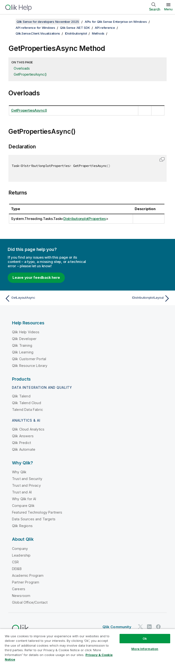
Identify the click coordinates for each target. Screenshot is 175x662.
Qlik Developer (24, 339)
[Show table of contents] (9, 21)
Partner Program (25, 582)
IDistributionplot (76, 33)
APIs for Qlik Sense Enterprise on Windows (116, 22)
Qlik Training (22, 345)
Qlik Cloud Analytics (28, 429)
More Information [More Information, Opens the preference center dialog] (144, 649)
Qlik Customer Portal (29, 359)
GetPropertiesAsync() (30, 74)
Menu (168, 9)
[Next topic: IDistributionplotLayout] (130, 298)
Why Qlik (19, 472)
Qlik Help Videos (26, 332)
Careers (18, 589)
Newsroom (21, 596)
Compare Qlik (23, 506)
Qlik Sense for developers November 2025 (48, 22)
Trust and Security (27, 479)
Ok (145, 638)
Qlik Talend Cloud (26, 403)
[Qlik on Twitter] (140, 626)
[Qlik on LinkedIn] (149, 626)
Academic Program (28, 575)
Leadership (21, 555)
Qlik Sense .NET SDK (75, 28)
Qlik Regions (22, 526)
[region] (87, 645)
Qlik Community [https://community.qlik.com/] (117, 627)
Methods (98, 33)
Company (20, 549)
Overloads (22, 68)
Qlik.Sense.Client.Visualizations (38, 33)
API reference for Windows (35, 28)
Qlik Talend (21, 396)
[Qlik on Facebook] (158, 626)
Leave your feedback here (36, 277)
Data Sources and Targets (33, 519)
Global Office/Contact (30, 602)
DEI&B (17, 569)
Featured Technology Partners (37, 512)
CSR (15, 562)
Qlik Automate (23, 449)
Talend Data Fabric (27, 409)
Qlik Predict (21, 443)
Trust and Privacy (26, 485)
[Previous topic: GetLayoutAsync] (45, 298)
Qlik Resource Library (29, 366)
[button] (162, 159)
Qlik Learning (22, 352)
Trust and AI (22, 492)
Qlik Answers (23, 436)
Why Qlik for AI (24, 499)
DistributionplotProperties (84, 218)
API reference (105, 28)
